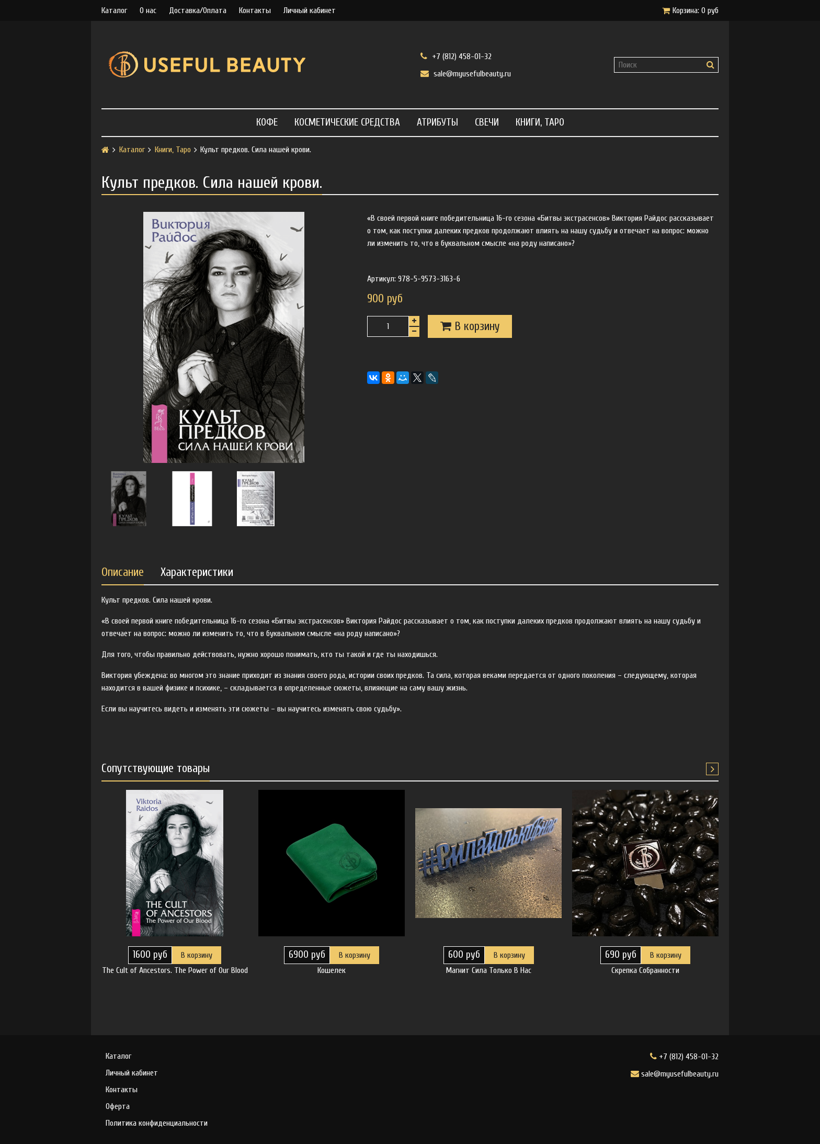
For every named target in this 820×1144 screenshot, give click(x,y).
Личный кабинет (309, 10)
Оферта (118, 1106)
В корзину (196, 955)
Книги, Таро (540, 122)
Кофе (267, 122)
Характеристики (197, 572)
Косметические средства (347, 122)
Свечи (487, 122)
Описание (122, 572)
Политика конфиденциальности (157, 1123)
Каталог (114, 10)
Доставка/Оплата (197, 10)
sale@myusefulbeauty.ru (465, 73)
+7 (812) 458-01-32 (456, 56)
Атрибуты (437, 122)
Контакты (255, 10)
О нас (148, 10)
